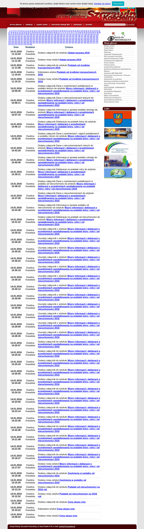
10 (21, 31)
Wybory (107, 71)
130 (30, 36)
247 (21, 42)
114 (73, 34)
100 (31, 34)
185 (15, 39)
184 (12, 39)
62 (41, 32)
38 (82, 31)
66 (50, 32)
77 (74, 32)
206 (79, 39)
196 (49, 39)
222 (36, 41)
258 (55, 42)
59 (35, 32)
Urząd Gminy (109, 48)
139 (58, 36)
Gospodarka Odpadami (112, 91)
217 (21, 41)
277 (21, 44)
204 (73, 39)
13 (28, 31)
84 (89, 32)
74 (67, 32)
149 (88, 36)
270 (91, 42)
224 (42, 41)
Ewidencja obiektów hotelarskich (116, 81)
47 (9, 32)
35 (75, 31)
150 (91, 36)
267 (82, 42)
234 (73, 41)
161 (33, 37)
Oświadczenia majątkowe (113, 60)
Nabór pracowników (111, 95)
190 (30, 39)
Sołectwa (107, 52)
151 (94, 36)
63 (44, 32)
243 (9, 42)
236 (79, 41)
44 (95, 31)
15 (32, 31)
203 (70, 39)
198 (55, 39)
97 (24, 34)
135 (46, 36)
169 (58, 37)
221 (33, 41)
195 (46, 39)
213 (9, 41)
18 (39, 31)
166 (49, 37)
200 (61, 39)
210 (91, 39)
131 (33, 36)
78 (76, 32)
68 (54, 32)
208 (85, 39)
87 (95, 32)
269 (88, 42)
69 (56, 32)
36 (77, 31)
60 (37, 32)
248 (24, 42)
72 (63, 32)
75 (69, 32)
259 (58, 42)
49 (13, 32)
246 (18, 42)
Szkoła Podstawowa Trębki (114, 58)
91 (11, 34)
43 (93, 31)
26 (56, 31)
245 (15, 42)
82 (84, 32)
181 (94, 37)
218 (24, 41)
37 (80, 31)
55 (26, 32)
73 (65, 32)
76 (72, 32)
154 (12, 37)
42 (90, 31)
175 (76, 37)
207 (82, 39)
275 (15, 44)
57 (31, 32)
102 (37, 34)
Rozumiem (118, 4)
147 (82, 36)
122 (97, 34)
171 (64, 37)
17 (37, 31)
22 (47, 31)
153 (9, 37)
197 (51, 39)
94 (18, 34)
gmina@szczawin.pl (67, 526)
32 (69, 31)
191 (33, 39)
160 (30, 37)
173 (70, 37)
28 (60, 31)
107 (52, 34)
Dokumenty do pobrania (113, 79)
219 (27, 41)
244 (12, 42)
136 (49, 36)
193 (40, 39)
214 (12, 41)
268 (85, 42)
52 (20, 32)
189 (27, 39)
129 (27, 36)
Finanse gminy (109, 65)
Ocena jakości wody (111, 102)
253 (40, 42)
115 (76, 34)
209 (88, 39)
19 (41, 31)
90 (9, 34)
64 (46, 32)
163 (40, 37)
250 (30, 42)
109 (58, 34)
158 (24, 37)
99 (28, 34)
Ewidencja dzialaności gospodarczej (117, 69)
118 (85, 34)
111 (64, 34)
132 (36, 36)
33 (71, 31)
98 (26, 34)
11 (24, 31)
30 (65, 31)
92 (13, 34)
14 (30, 31)
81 (82, 32)
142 (67, 36)
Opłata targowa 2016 (79, 53)
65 (48, 32)
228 (55, 41)
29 (62, 31)
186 (18, 39)
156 (18, 37)
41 (88, 31)
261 (64, 42)
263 (70, 42)
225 (46, 41)
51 (18, 32)
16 (34, 31)
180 (91, 37)
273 (9, 44)
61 (39, 32)
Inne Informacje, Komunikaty (114, 83)
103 (40, 34)
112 (67, 34)
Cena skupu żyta (77, 502)
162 (36, 37)
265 (76, 42)
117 (82, 34)
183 (9, 39)
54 (24, 32)
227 (51, 41)
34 (73, 31)
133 (40, 36)
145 (76, 36)
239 (88, 41)
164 (42, 37)
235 (76, 41)
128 (24, 36)
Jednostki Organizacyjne (113, 54)
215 (15, 41)
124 (12, 36)
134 (42, 36)
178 (85, 37)
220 (30, 41)
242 (97, 41)
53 (22, 32)
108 (55, 34)
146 (79, 36)
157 (21, 37)
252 (36, 42)
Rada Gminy (108, 50)
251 (33, 42)
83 (87, 32)
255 (46, 42)
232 (67, 41)
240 (91, 41)
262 (67, 42)
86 (93, 32)
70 (59, 32)
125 (15, 36)
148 (85, 36)
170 (61, 37)
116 (79, 34)
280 (30, 44)
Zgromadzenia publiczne (113, 100)
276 (18, 44)
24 (52, 31)
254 (42, 42)
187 (21, 39)
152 (97, 36)
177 (82, 37)
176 (79, 37)
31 (67, 31)
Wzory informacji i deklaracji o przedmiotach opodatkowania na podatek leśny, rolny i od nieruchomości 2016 (69, 91)
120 (91, 34)
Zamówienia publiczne (112, 67)
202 (67, 39)
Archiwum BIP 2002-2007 (113, 73)
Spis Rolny (108, 93)
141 (64, 36)
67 (52, 32)
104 (43, 34)
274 (12, 44)
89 (100, 32)
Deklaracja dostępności (112, 97)
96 (22, 34)
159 (27, 37)
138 (55, 36)
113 (70, 34)
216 (18, 41)
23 (49, 31)
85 (91, 32)
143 (70, 36)
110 (61, 34)
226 (49, 41)
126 (18, 36)
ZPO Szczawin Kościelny (113, 56)
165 (46, 37)
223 (40, 41)
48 (11, 32)
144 (73, 36)
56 (28, 32)
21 (45, 31)
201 (64, 39)
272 (97, 42)
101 (34, 34)
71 (61, 32)
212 (97, 39)
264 (73, 42)
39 (84, 31)
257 (51, 42)
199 (58, 39)
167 (51, 37)
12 (26, 31)
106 (49, 34)
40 (86, 31)
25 (54, 31)
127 (21, 36)
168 (55, 37)
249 (27, 42)
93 (15, 34)
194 (42, 39)
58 (33, 32)
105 (46, 34)
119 (88, 34)
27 (58, 31)
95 (20, 34)
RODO (106, 85)
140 (61, 36)
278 (24, 44)
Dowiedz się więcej (102, 4)
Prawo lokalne (109, 63)
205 (76, 39)
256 (49, 42)
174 (73, 37)
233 (70, 41)
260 (61, 42)
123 (9, 36)
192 (36, 39)
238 (85, 41)
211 (94, 39)
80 (80, 32)
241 (94, 41)
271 (94, 42)
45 (97, 31)
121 (94, 34)
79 (78, 32)
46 (99, 31)
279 (27, 44)
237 (82, 41)
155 (15, 37)
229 (58, 41)
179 (88, 37)
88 (97, 32)
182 (97, 37)
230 (61, 41)
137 (51, 36)
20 (43, 31)
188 (24, 39)
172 (67, 37)
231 (64, 41)
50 (15, 32)
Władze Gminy (109, 46)
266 (79, 42)
